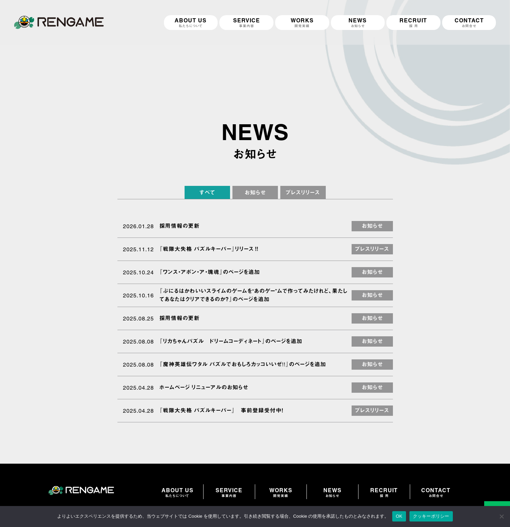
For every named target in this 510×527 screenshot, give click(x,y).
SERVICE (229, 492)
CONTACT (436, 492)
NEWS (332, 492)
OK (399, 516)
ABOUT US (177, 492)
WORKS (280, 492)
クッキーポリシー (431, 516)
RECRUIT (384, 492)
